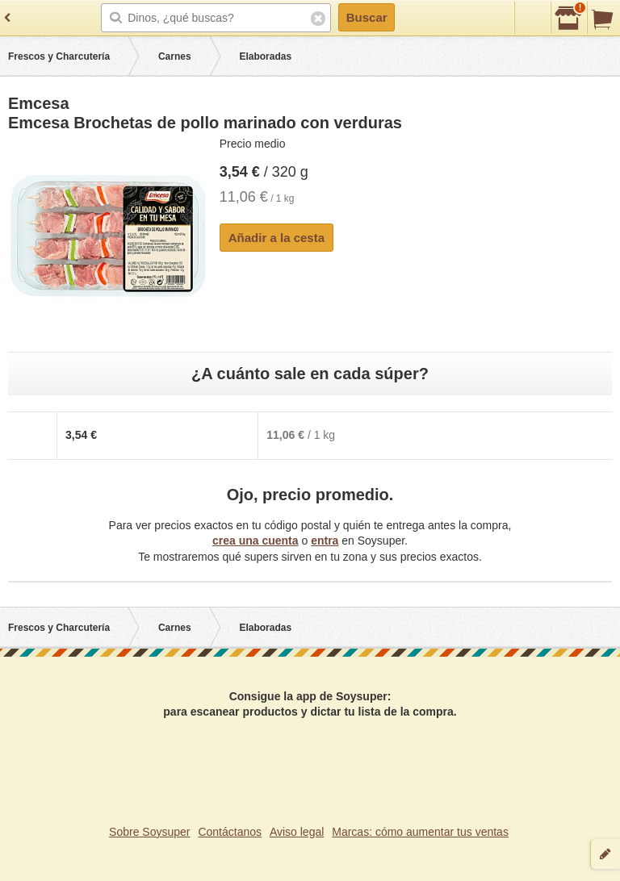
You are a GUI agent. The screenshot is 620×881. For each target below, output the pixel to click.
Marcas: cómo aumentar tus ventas (420, 831)
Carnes (174, 56)
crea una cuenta (255, 540)
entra (324, 540)
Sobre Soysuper (149, 831)
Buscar (367, 17)
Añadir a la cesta (276, 237)
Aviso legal (297, 831)
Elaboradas (265, 56)
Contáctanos (230, 831)
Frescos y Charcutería (59, 56)
